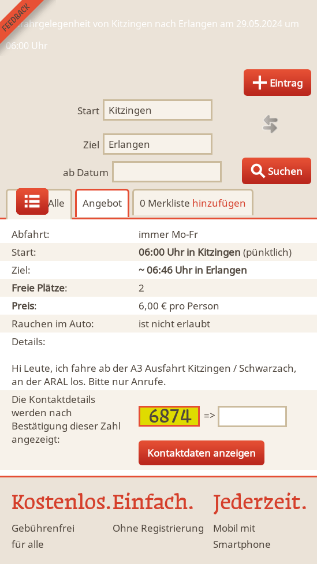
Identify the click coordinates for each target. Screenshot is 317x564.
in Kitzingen (214, 252)
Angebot (102, 203)
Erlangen (226, 270)
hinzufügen (219, 203)
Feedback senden (28, 28)
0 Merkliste (193, 203)
